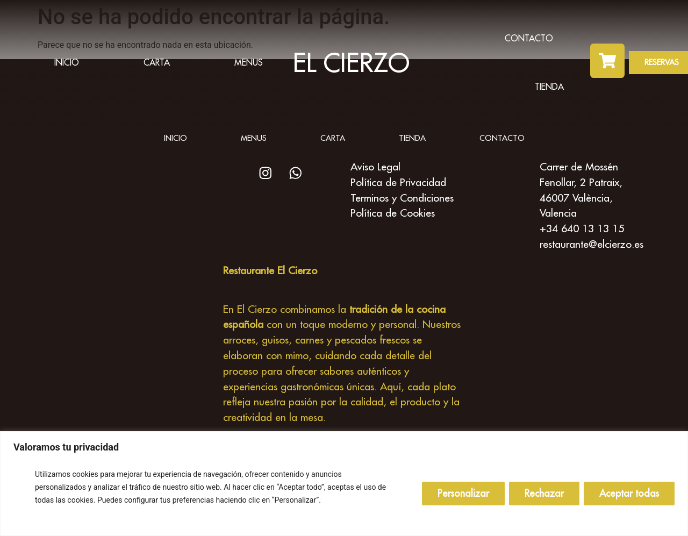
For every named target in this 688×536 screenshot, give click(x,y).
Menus (248, 62)
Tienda (549, 86)
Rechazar (544, 493)
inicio (66, 62)
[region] (344, 483)
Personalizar (463, 493)
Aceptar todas (629, 493)
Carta (157, 62)
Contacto (529, 38)
